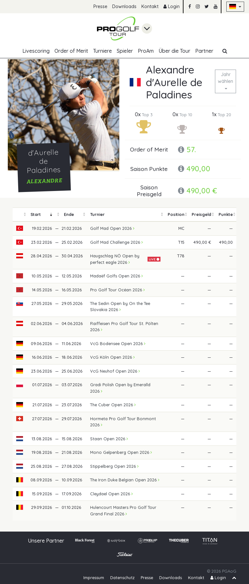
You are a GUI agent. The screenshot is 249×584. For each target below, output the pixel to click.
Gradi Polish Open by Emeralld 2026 (120, 387)
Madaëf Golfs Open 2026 (116, 275)
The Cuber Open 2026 (113, 404)
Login (171, 6)
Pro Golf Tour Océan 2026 (117, 289)
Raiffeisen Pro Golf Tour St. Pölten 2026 (124, 326)
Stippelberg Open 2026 (114, 466)
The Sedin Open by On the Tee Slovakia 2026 (120, 306)
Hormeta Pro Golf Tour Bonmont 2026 (123, 421)
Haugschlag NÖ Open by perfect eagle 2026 (114, 258)
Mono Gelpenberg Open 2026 (121, 452)
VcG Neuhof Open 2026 (115, 371)
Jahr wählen (225, 78)
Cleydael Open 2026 (111, 493)
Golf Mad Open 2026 (112, 228)
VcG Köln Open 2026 (112, 357)
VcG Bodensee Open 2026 (118, 343)
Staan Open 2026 (109, 438)
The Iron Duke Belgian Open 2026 (125, 479)
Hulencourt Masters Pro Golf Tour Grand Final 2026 (123, 510)
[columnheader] (20, 214)
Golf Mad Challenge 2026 (116, 242)
